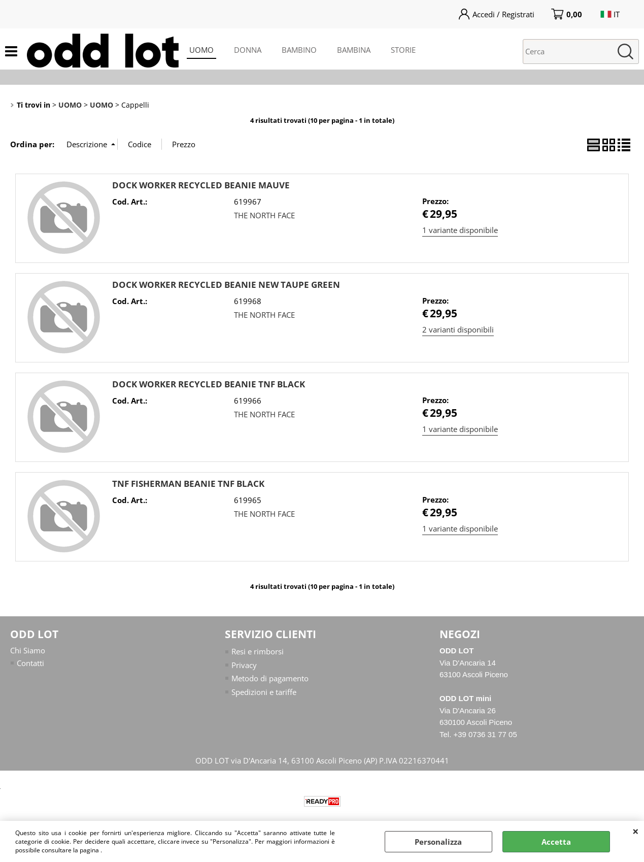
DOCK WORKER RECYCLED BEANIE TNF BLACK (208, 384)
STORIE (403, 50)
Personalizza (438, 842)
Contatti (30, 663)
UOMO (201, 50)
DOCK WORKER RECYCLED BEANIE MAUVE (201, 185)
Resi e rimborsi (257, 651)
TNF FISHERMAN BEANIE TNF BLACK (188, 483)
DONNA (247, 50)
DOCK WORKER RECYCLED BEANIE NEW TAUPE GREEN (226, 284)
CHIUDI (635, 831)
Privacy (244, 665)
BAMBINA (353, 50)
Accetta (556, 842)
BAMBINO (299, 50)
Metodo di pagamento (270, 678)
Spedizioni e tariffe (263, 692)
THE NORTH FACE (264, 215)
